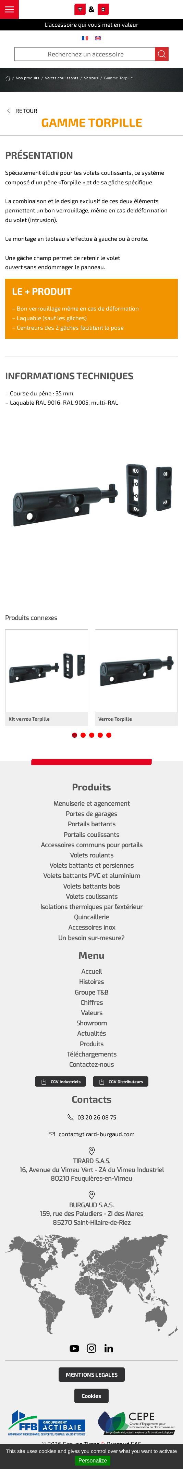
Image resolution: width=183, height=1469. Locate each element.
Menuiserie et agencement (91, 804)
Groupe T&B (91, 992)
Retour (21, 110)
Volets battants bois (91, 886)
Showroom (91, 1023)
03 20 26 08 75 (91, 1117)
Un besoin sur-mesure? (91, 938)
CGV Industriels (60, 1081)
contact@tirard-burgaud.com (91, 1134)
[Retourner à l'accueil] (91, 9)
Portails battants (91, 824)
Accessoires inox (91, 927)
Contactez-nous (91, 1065)
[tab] (74, 735)
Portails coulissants (91, 835)
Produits (91, 1044)
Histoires (91, 982)
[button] (9, 9)
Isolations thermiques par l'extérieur (91, 907)
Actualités (91, 1033)
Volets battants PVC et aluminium (91, 876)
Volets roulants (91, 855)
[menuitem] (85, 38)
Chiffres (92, 1003)
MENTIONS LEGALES (92, 1374)
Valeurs (91, 1013)
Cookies (91, 1395)
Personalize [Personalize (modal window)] (92, 1461)
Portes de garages (91, 814)
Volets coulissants (92, 897)
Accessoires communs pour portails (92, 845)
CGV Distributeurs (120, 1081)
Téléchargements (92, 1054)
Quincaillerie (91, 917)
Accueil (91, 972)
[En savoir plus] (46, 1423)
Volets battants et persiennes (91, 866)
